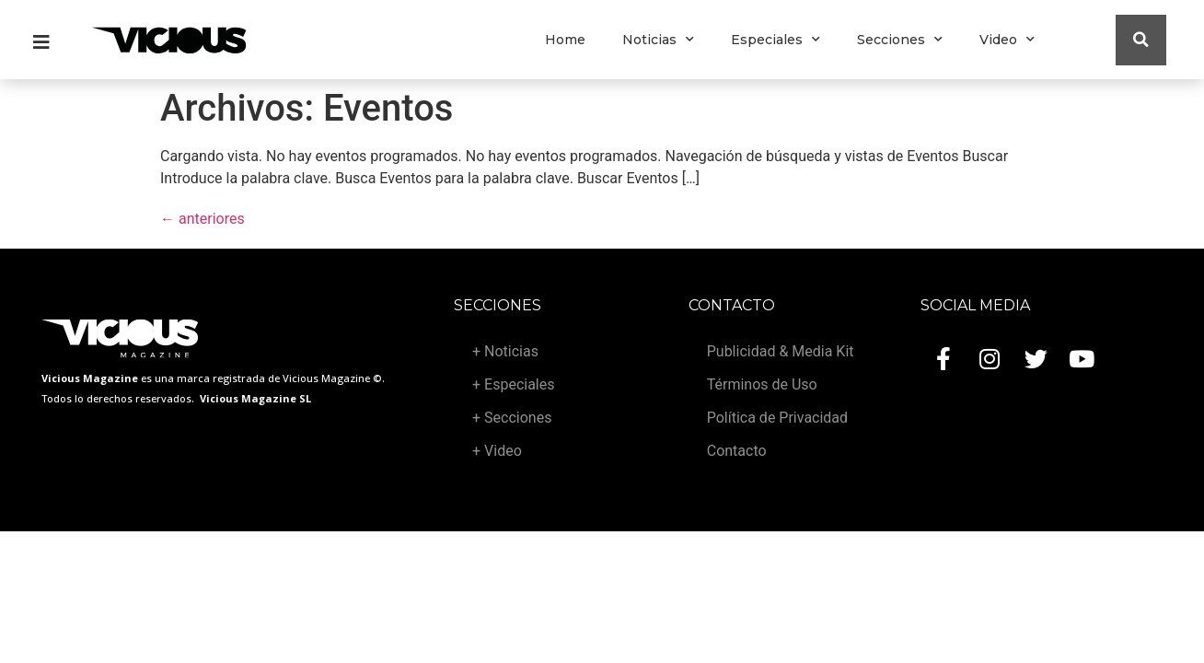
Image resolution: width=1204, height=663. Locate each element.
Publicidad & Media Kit (780, 351)
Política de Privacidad (777, 417)
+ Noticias (505, 351)
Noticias (658, 39)
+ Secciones (511, 417)
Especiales (775, 39)
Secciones (900, 39)
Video (1007, 39)
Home (565, 39)
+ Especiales (513, 384)
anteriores (202, 218)
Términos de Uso (762, 384)
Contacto (737, 450)
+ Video (497, 450)
